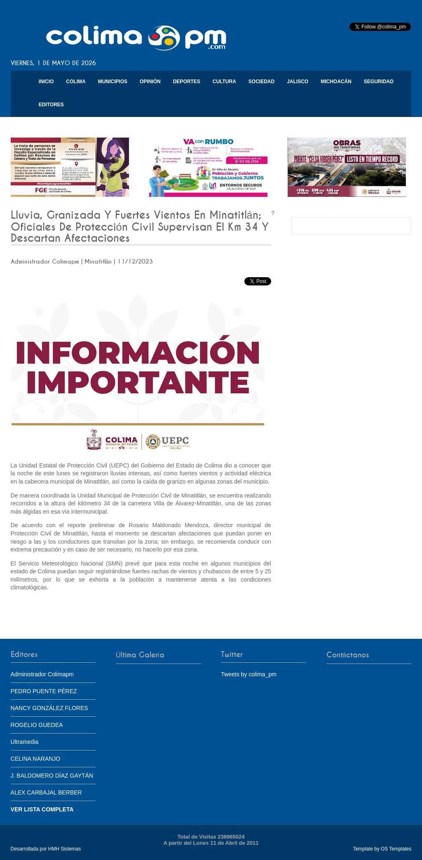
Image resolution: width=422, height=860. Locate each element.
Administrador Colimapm (42, 674)
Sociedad (261, 81)
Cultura (224, 81)
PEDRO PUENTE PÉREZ (44, 691)
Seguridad (379, 81)
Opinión (150, 81)
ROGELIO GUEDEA (37, 725)
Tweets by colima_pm (249, 674)
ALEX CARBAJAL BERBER (46, 792)
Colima (75, 81)
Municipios (112, 81)
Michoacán (336, 81)
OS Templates (396, 849)
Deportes (186, 81)
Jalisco (297, 81)
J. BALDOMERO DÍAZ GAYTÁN (52, 775)
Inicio (46, 81)
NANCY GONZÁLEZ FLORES (49, 708)
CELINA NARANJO (36, 758)
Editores (51, 105)
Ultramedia (25, 741)
